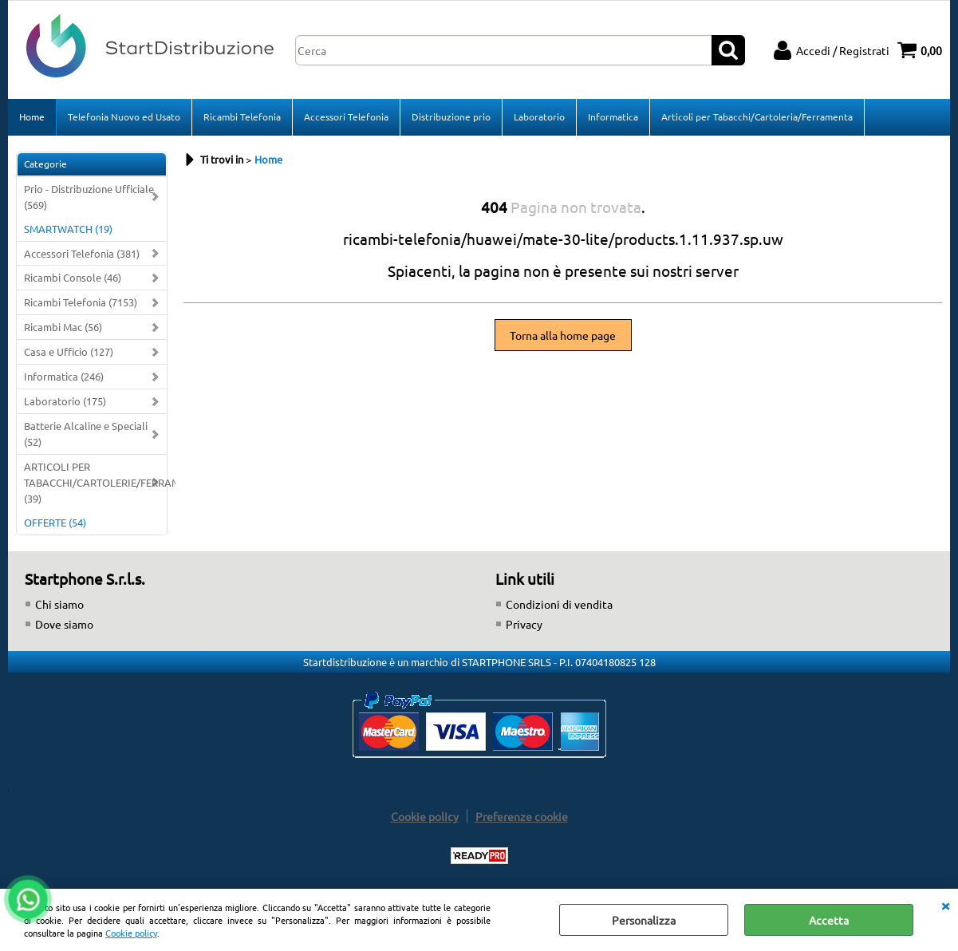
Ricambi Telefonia (242, 116)
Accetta (829, 920)
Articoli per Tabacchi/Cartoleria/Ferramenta (757, 116)
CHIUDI (945, 905)
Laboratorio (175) (65, 401)
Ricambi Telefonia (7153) (80, 302)
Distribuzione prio (451, 116)
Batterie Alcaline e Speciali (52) (86, 433)
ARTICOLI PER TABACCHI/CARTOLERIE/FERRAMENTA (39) (95, 482)
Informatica (613, 116)
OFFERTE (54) (55, 522)
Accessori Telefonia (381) (82, 253)
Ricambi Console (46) (72, 277)
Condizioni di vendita (559, 604)
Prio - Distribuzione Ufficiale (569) (89, 196)
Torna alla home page (563, 335)
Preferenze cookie (521, 816)
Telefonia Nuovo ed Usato (124, 116)
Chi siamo (59, 604)
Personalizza (644, 920)
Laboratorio (539, 116)
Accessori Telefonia (346, 116)
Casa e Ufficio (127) (68, 351)
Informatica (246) (64, 376)
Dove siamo (64, 624)
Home (32, 116)
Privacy (524, 624)
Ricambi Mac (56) (63, 326)
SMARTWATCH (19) (68, 228)
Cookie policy (131, 932)
